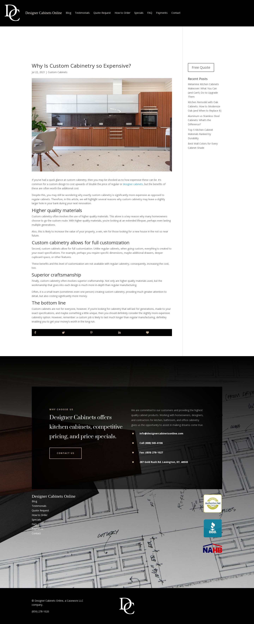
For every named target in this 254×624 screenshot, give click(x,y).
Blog (68, 12)
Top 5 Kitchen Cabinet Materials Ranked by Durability (200, 134)
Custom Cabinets (57, 72)
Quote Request (102, 12)
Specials (138, 12)
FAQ (149, 12)
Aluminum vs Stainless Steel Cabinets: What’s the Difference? (204, 120)
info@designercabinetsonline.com (161, 433)
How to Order (122, 12)
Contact (175, 12)
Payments (162, 12)
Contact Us (65, 453)
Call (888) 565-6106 (151, 443)
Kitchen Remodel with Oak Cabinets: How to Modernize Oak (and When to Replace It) (204, 106)
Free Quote (201, 67)
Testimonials (82, 12)
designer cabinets (133, 184)
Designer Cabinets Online (43, 13)
